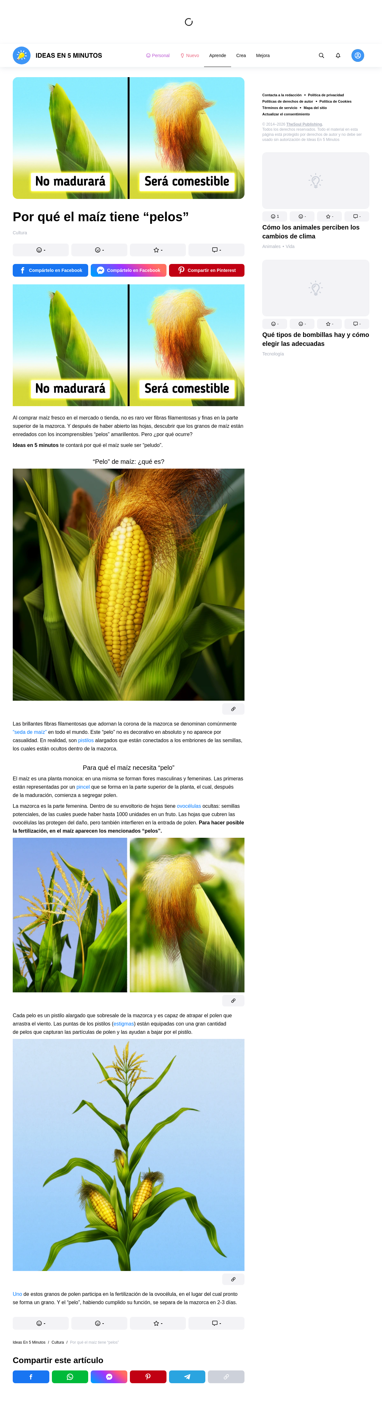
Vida (290, 246)
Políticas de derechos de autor (287, 101)
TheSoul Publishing (304, 124)
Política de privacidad (326, 95)
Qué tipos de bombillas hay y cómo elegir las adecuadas (315, 339)
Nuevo (189, 55)
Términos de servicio (279, 108)
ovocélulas (189, 806)
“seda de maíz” (30, 732)
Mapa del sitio (315, 108)
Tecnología (273, 353)
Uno (17, 1294)
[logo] (57, 55)
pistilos (86, 740)
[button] (274, 216)
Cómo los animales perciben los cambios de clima (311, 232)
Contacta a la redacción (282, 95)
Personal (158, 55)
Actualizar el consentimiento (286, 114)
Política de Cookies (336, 101)
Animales (271, 246)
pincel (83, 787)
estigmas (124, 1023)
